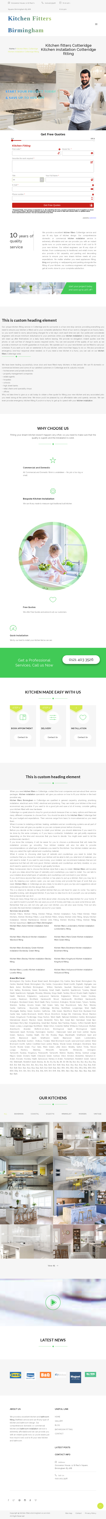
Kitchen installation (27, 794)
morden (82, 1114)
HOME (57, 1417)
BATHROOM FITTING (64, 1429)
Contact (79, 1513)
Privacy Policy (21, 211)
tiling (44, 262)
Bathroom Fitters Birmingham (40, 923)
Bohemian (19, 1114)
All (5, 1114)
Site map (68, 1513)
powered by (89, 218)
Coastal (35, 1114)
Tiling (93, 920)
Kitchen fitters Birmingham (21, 800)
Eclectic (50, 1114)
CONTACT (59, 1434)
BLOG (57, 1425)
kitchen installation (76, 238)
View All (53, 1266)
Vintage (97, 1114)
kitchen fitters (69, 232)
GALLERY (59, 1421)
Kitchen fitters (79, 869)
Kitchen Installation (43, 499)
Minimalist (67, 1114)
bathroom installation (29, 1429)
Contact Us (23, 737)
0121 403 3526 (81, 659)
